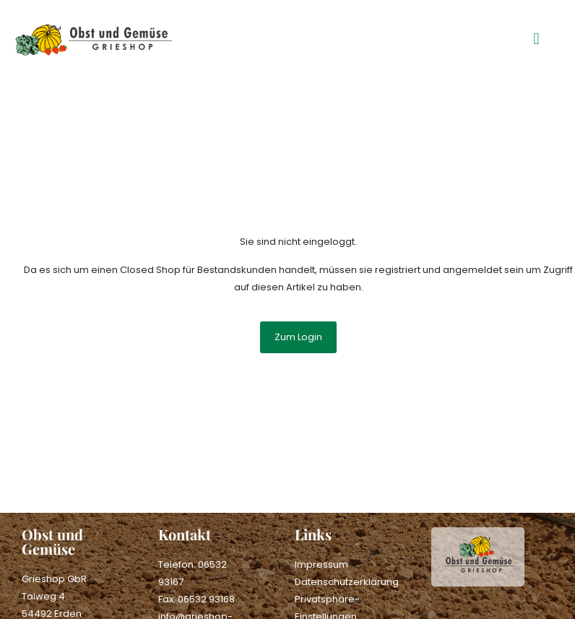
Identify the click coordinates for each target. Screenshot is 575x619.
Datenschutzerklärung (347, 582)
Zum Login (298, 337)
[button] (536, 39)
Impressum (321, 564)
